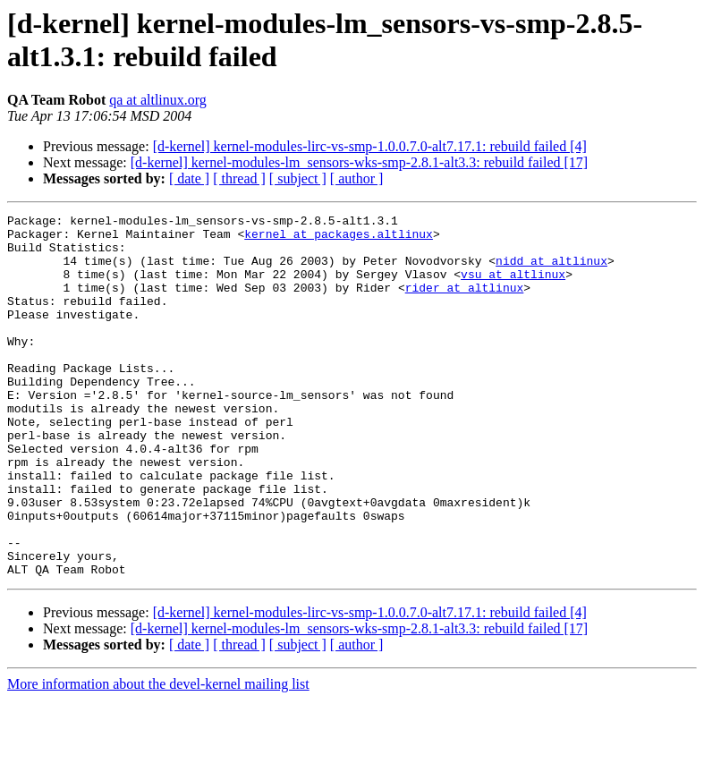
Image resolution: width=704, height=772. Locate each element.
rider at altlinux (464, 303)
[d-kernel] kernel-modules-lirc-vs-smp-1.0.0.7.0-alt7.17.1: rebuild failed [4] (370, 146)
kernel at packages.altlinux (338, 239)
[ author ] (357, 178)
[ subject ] (298, 178)
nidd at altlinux (551, 271)
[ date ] (189, 178)
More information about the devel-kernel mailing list (158, 756)
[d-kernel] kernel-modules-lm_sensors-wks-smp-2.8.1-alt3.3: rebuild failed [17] (359, 162)
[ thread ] (239, 178)
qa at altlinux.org (158, 99)
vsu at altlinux (513, 287)
